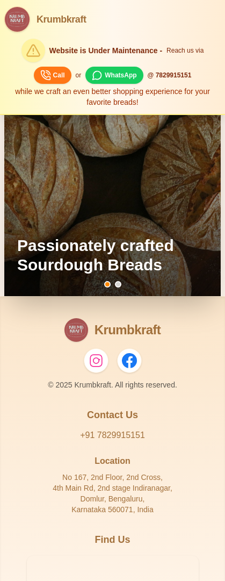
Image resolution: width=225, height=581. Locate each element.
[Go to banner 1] (107, 284)
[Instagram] (96, 360)
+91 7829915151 (112, 435)
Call (52, 75)
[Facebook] (129, 360)
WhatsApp (114, 75)
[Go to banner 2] (118, 284)
